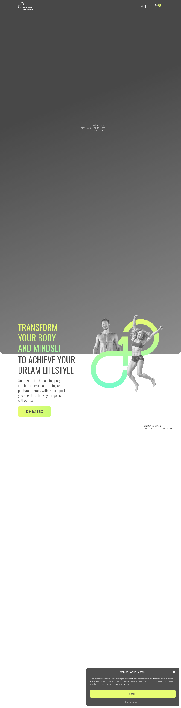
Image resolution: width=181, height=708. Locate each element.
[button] (174, 672)
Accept (132, 693)
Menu (145, 7)
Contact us (34, 411)
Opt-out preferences (131, 702)
